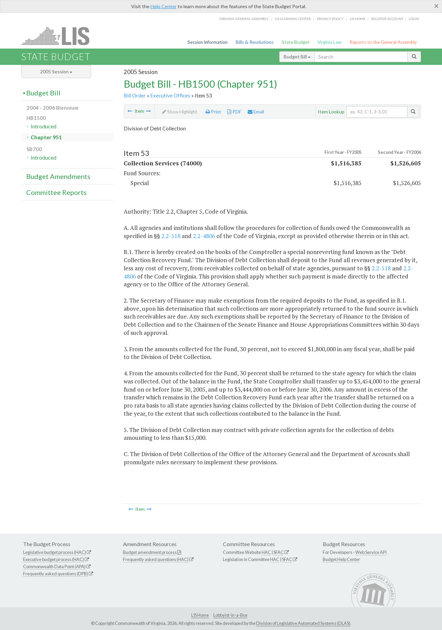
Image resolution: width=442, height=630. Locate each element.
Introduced (43, 126)
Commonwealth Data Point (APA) (54, 566)
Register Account (387, 19)
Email (256, 111)
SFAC (278, 552)
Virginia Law (329, 42)
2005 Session (56, 71)
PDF (234, 111)
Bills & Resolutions (254, 42)
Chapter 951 (46, 137)
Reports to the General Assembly (383, 42)
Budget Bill (297, 56)
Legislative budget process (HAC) (54, 552)
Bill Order (135, 95)
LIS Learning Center (293, 19)
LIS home (358, 19)
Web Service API (371, 552)
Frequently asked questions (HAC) (156, 559)
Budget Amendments (58, 176)
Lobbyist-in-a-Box (230, 615)
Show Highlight (179, 111)
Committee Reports (56, 192)
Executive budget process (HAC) (53, 559)
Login (414, 19)
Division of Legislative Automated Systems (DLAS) (303, 623)
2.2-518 (170, 236)
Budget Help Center (341, 559)
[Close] (436, 5)
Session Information (208, 42)
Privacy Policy (330, 19)
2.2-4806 (204, 236)
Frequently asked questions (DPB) (55, 573)
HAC (266, 552)
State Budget (296, 42)
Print (213, 111)
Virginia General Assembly (244, 19)
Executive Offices (170, 95)
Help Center (164, 6)
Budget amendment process (150, 552)
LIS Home (200, 615)
